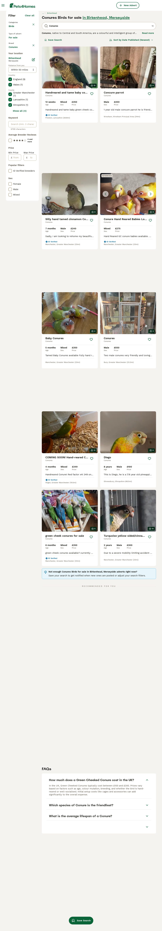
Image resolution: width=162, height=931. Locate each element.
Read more (148, 85)
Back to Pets (16, 74)
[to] (31, 282)
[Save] (91, 146)
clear (31, 103)
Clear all (29, 67)
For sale (15, 94)
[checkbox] (10, 117)
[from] (16, 282)
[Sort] (131, 92)
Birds (12, 81)
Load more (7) (26, 171)
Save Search (53, 91)
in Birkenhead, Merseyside (106, 69)
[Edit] (33, 185)
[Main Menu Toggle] (3, 5)
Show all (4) (20, 236)
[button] (128, 198)
